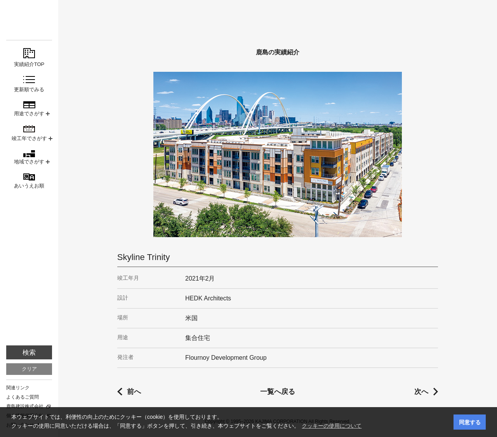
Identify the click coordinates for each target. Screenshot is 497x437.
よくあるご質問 (22, 397)
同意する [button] (470, 422)
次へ (421, 391)
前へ (134, 391)
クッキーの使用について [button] (331, 426)
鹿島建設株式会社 (24, 406)
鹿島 (29, 20)
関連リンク (18, 387)
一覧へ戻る (277, 391)
